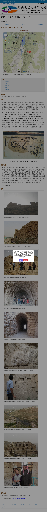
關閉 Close (25, 260)
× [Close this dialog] (33, 251)
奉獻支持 (21, 260)
